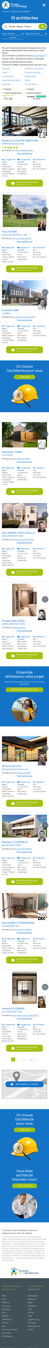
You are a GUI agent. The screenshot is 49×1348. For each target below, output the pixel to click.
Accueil (6, 11)
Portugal (32, 1322)
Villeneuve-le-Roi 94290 (23, 539)
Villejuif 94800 (19, 627)
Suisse (30, 1329)
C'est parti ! (24, 1185)
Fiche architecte (24, 153)
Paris (4, 1295)
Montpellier (7, 1336)
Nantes (5, 1316)
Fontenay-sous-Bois (33, 72)
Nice (4, 1312)
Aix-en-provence (10, 1329)
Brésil (30, 1302)
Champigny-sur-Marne (34, 68)
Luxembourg (33, 1319)
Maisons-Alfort (30, 76)
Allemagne (33, 1295)
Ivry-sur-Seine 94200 (22, 238)
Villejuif (27, 80)
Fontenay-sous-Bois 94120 (24, 317)
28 (31, 1059)
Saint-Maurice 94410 (22, 773)
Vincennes (6, 84)
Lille (3, 1326)
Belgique (32, 1299)
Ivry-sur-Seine (7, 76)
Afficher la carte (24, 1084)
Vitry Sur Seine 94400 (22, 849)
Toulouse (6, 1305)
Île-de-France (38, 55)
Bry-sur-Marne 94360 (22, 929)
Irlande (31, 1312)
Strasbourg (7, 1319)
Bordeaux (6, 1309)
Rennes (5, 1322)
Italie (30, 1316)
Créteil (4, 72)
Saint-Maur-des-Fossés (11, 80)
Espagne (32, 1305)
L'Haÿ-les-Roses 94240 (23, 150)
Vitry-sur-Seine (31, 84)
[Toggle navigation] (44, 5)
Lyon (4, 1299)
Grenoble (6, 1332)
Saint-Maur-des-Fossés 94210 (26, 1015)
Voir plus (12, 37)
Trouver (24, 376)
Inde (30, 1309)
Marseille (6, 1302)
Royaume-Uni (34, 1326)
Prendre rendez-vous (24, 689)
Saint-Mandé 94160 (21, 459)
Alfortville (6, 68)
